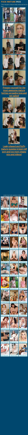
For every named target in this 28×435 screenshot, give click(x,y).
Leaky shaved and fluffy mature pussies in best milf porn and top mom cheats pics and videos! (14, 150)
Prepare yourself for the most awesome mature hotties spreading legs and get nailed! (14, 91)
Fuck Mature (11, 1)
